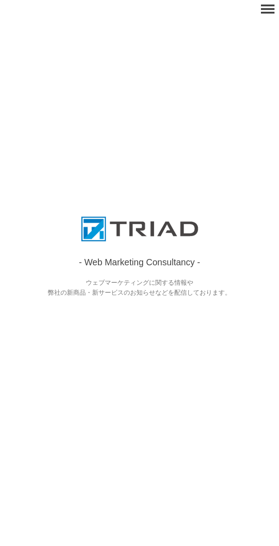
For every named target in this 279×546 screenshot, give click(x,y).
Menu (267, 9)
